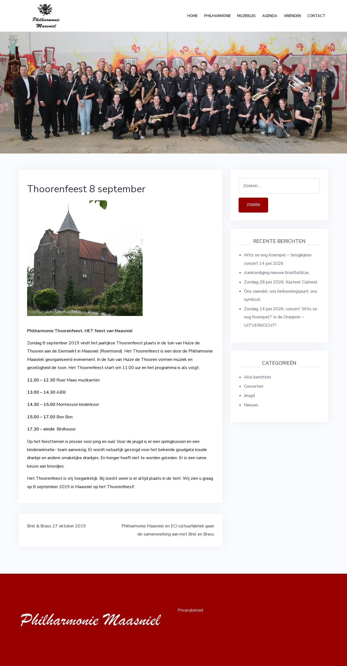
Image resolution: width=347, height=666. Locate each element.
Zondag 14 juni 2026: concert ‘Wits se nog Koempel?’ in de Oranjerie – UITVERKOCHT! (280, 317)
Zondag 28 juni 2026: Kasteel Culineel (280, 282)
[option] (173, 93)
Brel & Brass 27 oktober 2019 (56, 526)
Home (192, 16)
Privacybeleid (190, 610)
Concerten (253, 386)
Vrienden (292, 16)
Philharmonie (217, 16)
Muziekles (246, 16)
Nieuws (251, 405)
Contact (316, 16)
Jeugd (249, 396)
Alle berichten (257, 377)
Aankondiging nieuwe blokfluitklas (276, 273)
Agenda (269, 16)
